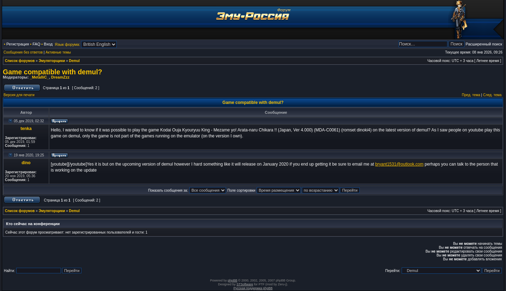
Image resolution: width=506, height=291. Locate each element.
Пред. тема (471, 95)
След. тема (492, 95)
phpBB (232, 280)
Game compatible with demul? (52, 72)
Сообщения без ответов (23, 52)
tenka (25, 128)
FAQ (36, 44)
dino (26, 162)
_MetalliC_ (39, 77)
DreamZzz (60, 77)
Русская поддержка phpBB (253, 288)
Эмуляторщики (52, 61)
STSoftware (245, 284)
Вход (48, 44)
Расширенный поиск (483, 44)
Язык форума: (67, 44)
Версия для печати (19, 95)
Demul (74, 61)
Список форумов (20, 61)
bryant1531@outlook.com (399, 164)
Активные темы (58, 52)
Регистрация (17, 44)
